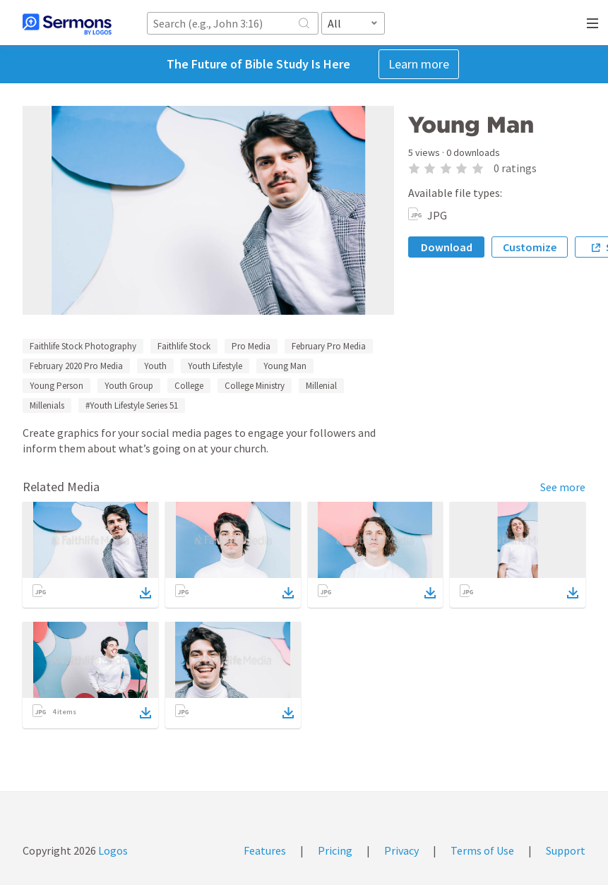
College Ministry (255, 386)
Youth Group (129, 386)
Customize (529, 247)
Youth (155, 366)
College (188, 386)
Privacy (401, 850)
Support (565, 850)
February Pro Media (329, 346)
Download (446, 247)
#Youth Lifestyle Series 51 (131, 405)
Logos (112, 850)
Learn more (418, 64)
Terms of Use (482, 850)
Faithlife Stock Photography (83, 346)
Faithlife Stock (183, 346)
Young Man (284, 366)
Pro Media (251, 346)
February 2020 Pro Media (76, 366)
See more (562, 487)
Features (265, 850)
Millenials (47, 405)
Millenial (321, 386)
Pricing (335, 850)
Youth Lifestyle (215, 366)
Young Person (56, 386)
